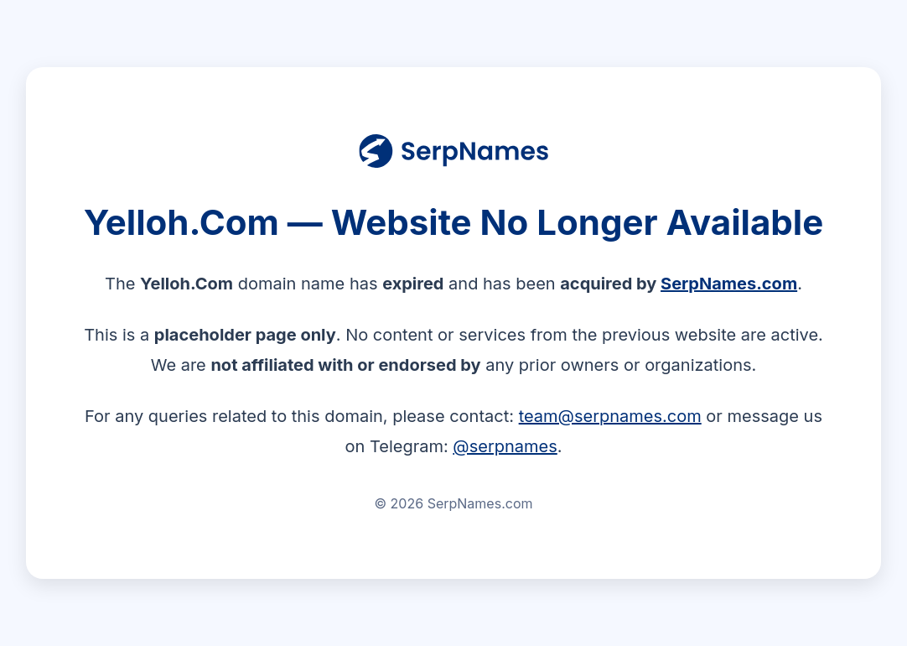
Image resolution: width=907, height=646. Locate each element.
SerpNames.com (729, 284)
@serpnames (505, 446)
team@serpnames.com (610, 416)
